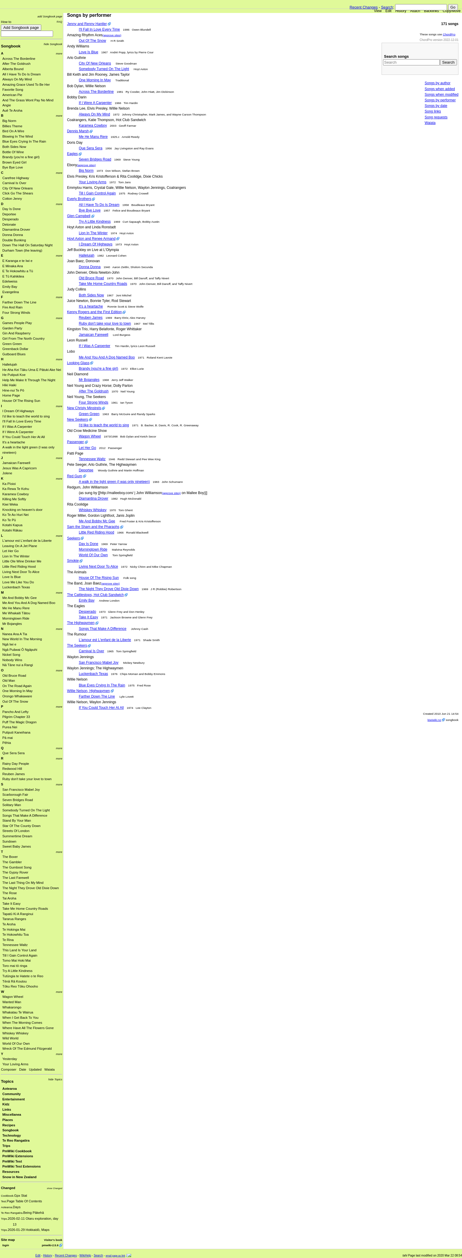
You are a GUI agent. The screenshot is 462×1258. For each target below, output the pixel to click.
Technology (11, 1135)
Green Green (12, 344)
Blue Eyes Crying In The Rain (24, 141)
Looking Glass (78, 363)
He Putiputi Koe (14, 375)
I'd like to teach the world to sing (26, 416)
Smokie (73, 561)
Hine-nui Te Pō (13, 390)
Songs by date (436, 106)
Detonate (9, 224)
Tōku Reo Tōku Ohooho (20, 986)
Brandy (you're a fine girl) (20, 157)
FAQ (59, 21)
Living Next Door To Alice (20, 572)
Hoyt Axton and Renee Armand (91, 239)
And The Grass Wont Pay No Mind (27, 100)
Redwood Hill (12, 768)
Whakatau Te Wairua (17, 1012)
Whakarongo (11, 1007)
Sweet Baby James (16, 846)
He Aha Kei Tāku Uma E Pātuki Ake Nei (31, 370)
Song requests (436, 117)
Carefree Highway (15, 178)
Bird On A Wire (13, 131)
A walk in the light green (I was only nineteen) (114, 482)
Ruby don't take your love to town (27, 779)
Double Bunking (14, 240)
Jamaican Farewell (16, 463)
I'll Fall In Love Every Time (21, 421)
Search (387, 7)
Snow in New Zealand (19, 1177)
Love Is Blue (11, 577)
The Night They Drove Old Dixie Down (30, 888)
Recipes (8, 1125)
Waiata (49, 1069)
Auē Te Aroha (12, 110)
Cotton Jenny (12, 198)
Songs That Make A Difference (24, 815)
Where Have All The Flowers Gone (28, 1028)
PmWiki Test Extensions (21, 1166)
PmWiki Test (12, 1161)
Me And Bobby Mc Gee (19, 598)
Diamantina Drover (16, 229)
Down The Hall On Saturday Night (27, 245)
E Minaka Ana (12, 266)
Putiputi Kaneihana (16, 732)
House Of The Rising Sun (21, 400)
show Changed (54, 1188)
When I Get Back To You (20, 1017)
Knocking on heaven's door (22, 509)
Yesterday (9, 1059)
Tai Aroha (9, 898)
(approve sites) (112, 35)
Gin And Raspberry (16, 333)
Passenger (75, 442)
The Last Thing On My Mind (23, 882)
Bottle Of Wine (13, 152)
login (5, 1245)
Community (11, 1094)
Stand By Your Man (16, 820)
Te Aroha (9, 924)
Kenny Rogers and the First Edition (94, 312)
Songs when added (440, 89)
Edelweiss (9, 281)
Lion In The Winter (15, 556)
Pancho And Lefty (15, 712)
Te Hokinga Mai (13, 929)
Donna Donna (12, 235)
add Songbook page (49, 16)
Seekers (73, 538)
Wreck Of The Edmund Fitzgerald (27, 1048)
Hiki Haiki (9, 385)
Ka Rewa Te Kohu (15, 489)
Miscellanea (11, 1114)
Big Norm (9, 121)
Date (22, 1069)
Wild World (10, 1038)
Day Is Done (11, 209)
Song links (433, 111)
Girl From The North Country (23, 338)
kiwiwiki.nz (434, 720)
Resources (10, 1171)
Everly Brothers (79, 199)
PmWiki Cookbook (17, 1151)
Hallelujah (9, 364)
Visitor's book (53, 1240)
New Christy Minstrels (84, 408)
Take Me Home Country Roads (25, 908)
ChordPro (449, 34)
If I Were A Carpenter (18, 432)
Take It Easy (11, 903)
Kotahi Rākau (12, 530)
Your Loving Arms (15, 1064)
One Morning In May (17, 691)
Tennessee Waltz (15, 945)
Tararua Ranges (14, 919)
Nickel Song (11, 654)
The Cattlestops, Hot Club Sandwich (95, 595)
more (59, 53)
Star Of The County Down (21, 826)
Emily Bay (9, 286)
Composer (8, 1069)
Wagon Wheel (12, 996)
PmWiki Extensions (17, 1156)
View (378, 11)
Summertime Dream (17, 836)
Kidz (5, 1104)
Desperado (10, 219)
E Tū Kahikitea (13, 276)
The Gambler (12, 862)
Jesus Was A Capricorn (19, 468)
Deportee (9, 214)
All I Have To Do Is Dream (21, 74)
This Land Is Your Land (19, 950)
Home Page (11, 395)
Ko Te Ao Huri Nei (15, 514)
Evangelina (10, 292)
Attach (415, 11)
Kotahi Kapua (12, 525)
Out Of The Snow (15, 701)
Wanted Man (11, 1002)
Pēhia (6, 742)
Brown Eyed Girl (14, 162)
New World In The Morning (22, 639)
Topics (7, 1081)
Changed (8, 1188)
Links (6, 1109)
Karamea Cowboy (15, 494)
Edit (388, 11)
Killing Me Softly (14, 499)
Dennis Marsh (78, 131)
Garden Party (12, 328)
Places (7, 1120)
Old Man (8, 680)
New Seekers (77, 419)
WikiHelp (85, 1255)
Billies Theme (12, 126)
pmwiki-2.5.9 (50, 1245)
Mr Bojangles (12, 623)
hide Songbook (53, 44)
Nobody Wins (12, 660)
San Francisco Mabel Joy (21, 789)
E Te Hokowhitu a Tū (17, 271)
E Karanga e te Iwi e (17, 261)
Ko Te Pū (9, 520)
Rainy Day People (15, 763)
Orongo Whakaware (17, 696)
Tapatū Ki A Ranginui (17, 914)
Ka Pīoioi (9, 484)
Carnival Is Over (14, 183)
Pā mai (7, 737)
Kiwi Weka (10, 504)
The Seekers (77, 645)
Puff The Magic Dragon (19, 722)
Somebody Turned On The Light (26, 810)
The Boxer (10, 857)
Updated (35, 1069)
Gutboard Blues (14, 354)
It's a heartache (13, 442)
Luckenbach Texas (16, 587)
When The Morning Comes (22, 1022)
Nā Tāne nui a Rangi (17, 665)
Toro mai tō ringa (14, 966)
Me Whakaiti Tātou (16, 613)
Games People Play (17, 323)
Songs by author (437, 83)
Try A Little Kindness (17, 971)
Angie (6, 105)
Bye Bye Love (12, 167)
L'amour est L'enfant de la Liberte (27, 540)
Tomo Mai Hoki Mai (16, 960)
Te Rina (8, 940)
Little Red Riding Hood (19, 566)
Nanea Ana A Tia (14, 634)
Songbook (10, 46)
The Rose (9, 893)
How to (6, 22)
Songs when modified (441, 95)
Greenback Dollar (15, 349)
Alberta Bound (13, 69)
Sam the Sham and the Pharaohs (93, 527)
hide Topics (55, 1079)
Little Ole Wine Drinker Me (21, 561)
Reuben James (13, 774)
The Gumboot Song (17, 867)
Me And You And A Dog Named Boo (28, 603)
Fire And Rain (12, 307)
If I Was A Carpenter (17, 426)
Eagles (72, 154)
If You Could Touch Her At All (23, 437)
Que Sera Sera (13, 753)
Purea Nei (9, 727)
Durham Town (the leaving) (22, 250)
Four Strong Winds (16, 312)
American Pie (12, 95)
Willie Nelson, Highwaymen (88, 691)
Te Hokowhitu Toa (15, 934)
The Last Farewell (15, 877)
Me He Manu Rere (16, 608)
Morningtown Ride (15, 618)
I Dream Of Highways (18, 411)
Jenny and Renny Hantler (87, 24)
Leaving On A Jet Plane (19, 546)
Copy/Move (452, 11)
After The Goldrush (16, 63)
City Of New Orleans (17, 188)
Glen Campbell (78, 216)
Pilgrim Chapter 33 (16, 717)
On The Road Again (17, 686)
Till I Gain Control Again (19, 955)
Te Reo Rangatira (15, 1140)
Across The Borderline (18, 58)
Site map (8, 1240)
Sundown (9, 841)
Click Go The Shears (17, 193)
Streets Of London (15, 831)
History (400, 11)
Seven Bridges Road (17, 800)
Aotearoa (9, 1088)
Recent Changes (364, 7)
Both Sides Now (14, 146)
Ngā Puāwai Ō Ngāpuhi (19, 649)
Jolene (7, 473)
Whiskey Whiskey (15, 1033)
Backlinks (431, 11)
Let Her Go (10, 551)
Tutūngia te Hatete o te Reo (22, 976)
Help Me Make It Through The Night (28, 380)
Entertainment (13, 1099)
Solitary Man (11, 805)
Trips (6, 1146)
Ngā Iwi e (9, 644)
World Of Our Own (16, 1043)
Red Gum (74, 476)
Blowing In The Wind (17, 136)
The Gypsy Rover (15, 872)
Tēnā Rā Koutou (14, 981)
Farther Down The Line (19, 302)
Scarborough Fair (15, 794)
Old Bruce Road (14, 675)
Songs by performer (440, 100)
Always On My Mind (17, 79)
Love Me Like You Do (18, 582)
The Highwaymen (80, 623)
